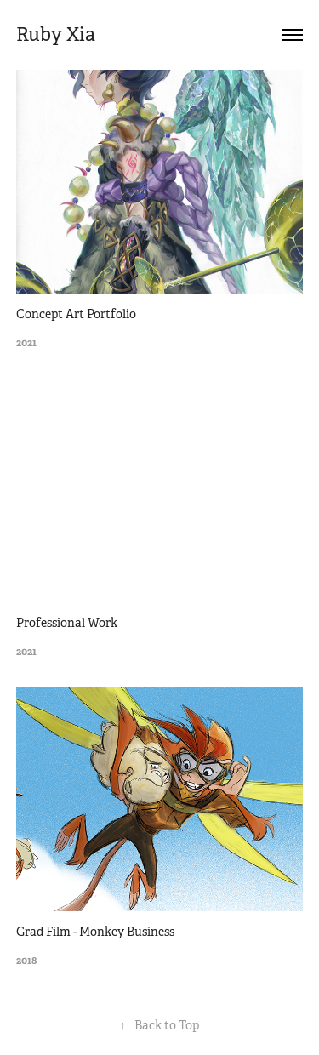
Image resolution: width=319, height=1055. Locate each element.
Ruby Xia (55, 34)
